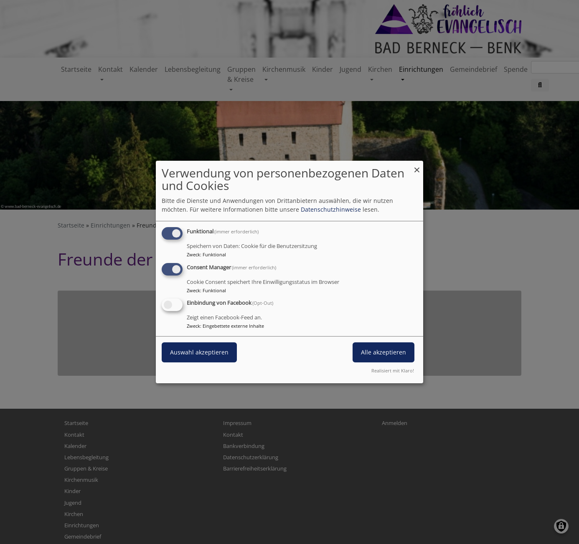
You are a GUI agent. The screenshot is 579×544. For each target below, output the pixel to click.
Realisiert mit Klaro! (392, 370)
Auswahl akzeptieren (199, 353)
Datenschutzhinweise (331, 209)
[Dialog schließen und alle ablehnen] (417, 166)
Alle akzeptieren (383, 353)
